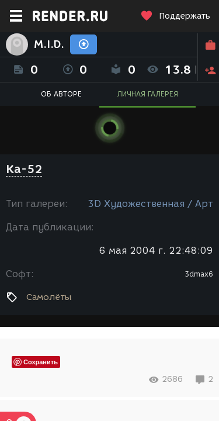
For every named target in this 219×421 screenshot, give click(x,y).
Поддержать (175, 16)
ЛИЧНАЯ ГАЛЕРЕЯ (147, 93)
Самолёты (49, 297)
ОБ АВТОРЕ (61, 93)
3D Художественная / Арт (150, 203)
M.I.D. (49, 44)
